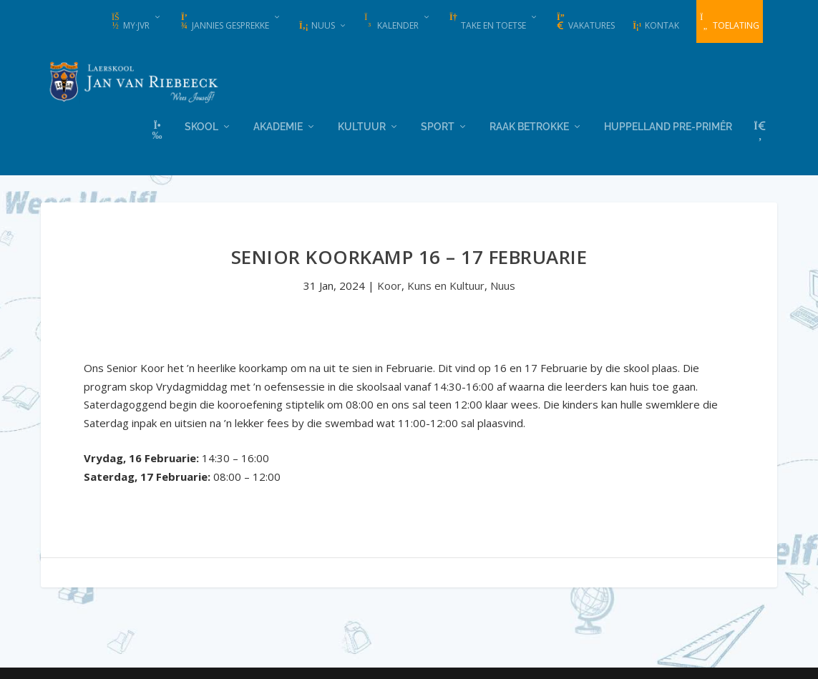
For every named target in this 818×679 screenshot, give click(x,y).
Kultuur (362, 125)
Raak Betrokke (529, 125)
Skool (201, 125)
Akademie (278, 125)
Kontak (655, 25)
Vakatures (585, 22)
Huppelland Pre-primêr (668, 125)
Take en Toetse (487, 22)
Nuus (316, 25)
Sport (437, 125)
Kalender (391, 22)
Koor (389, 285)
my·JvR (130, 22)
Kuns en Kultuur (446, 285)
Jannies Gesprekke (224, 22)
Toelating (729, 22)
